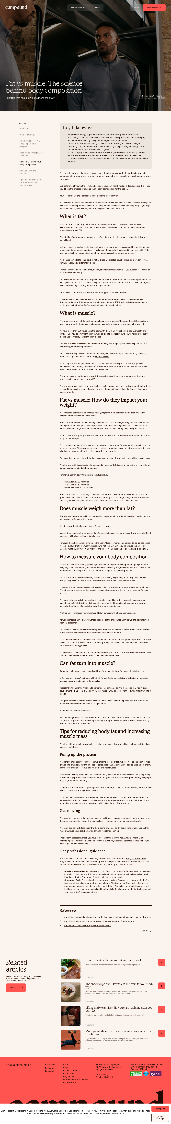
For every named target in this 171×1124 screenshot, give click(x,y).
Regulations (68, 1076)
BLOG (97, 8)
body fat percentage (134, 302)
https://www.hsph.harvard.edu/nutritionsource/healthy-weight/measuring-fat (99, 921)
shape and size (102, 356)
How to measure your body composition (30, 163)
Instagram (50, 1068)
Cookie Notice (70, 1070)
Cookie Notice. (118, 1113)
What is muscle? (27, 135)
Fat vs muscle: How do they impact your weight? (30, 144)
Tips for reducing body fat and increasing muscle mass (30, 182)
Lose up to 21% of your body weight (106, 871)
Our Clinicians (69, 1082)
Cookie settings (160, 1117)
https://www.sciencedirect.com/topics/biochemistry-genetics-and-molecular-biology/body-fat (107, 917)
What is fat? (25, 128)
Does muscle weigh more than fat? (31, 154)
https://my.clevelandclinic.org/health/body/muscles (87, 925)
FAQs (65, 1064)
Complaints (68, 1073)
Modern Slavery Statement (75, 1079)
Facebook (50, 1071)
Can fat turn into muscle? (27, 172)
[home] (16, 7)
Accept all (160, 1108)
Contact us (50, 1064)
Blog (65, 1067)
